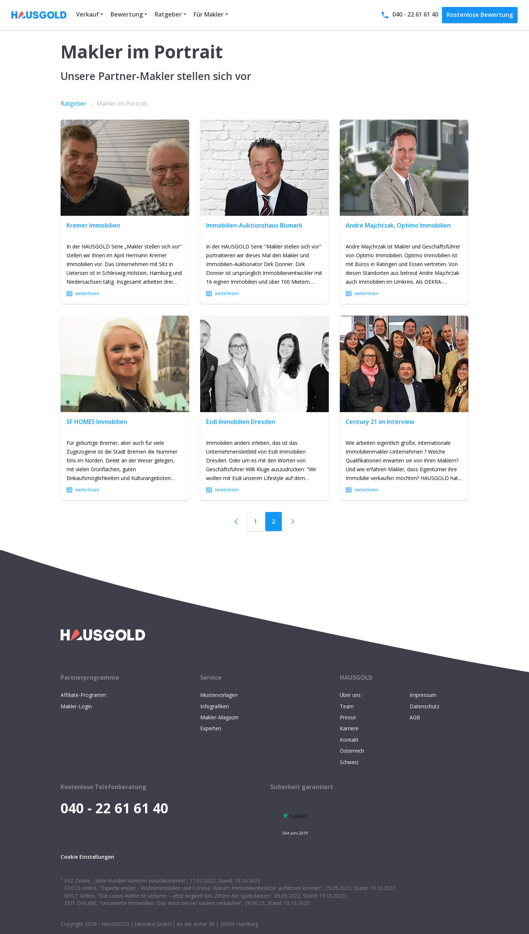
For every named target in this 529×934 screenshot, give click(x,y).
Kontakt (349, 739)
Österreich (352, 750)
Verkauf (87, 14)
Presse (348, 717)
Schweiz (349, 762)
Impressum (423, 694)
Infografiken (214, 706)
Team (347, 706)
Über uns (350, 694)
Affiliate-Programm (83, 694)
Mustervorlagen (219, 694)
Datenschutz (424, 706)
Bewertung (127, 14)
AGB (415, 717)
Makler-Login (76, 706)
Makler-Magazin (219, 717)
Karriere (349, 728)
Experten (210, 728)
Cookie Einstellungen (87, 856)
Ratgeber (168, 14)
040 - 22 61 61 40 (409, 14)
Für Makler (209, 14)
